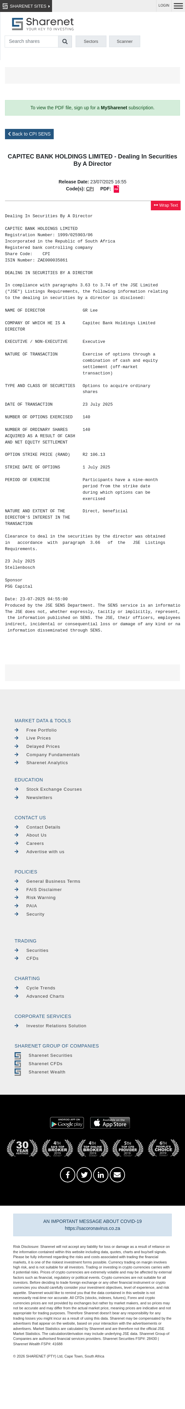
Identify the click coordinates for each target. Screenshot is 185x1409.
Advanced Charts (39, 996)
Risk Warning (35, 897)
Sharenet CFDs (39, 1063)
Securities (32, 950)
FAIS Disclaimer (38, 889)
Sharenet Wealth (40, 1071)
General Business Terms (48, 881)
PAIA (26, 905)
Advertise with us (40, 851)
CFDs (27, 958)
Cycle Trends (35, 987)
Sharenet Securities (44, 1055)
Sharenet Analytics (41, 762)
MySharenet (114, 107)
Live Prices (33, 738)
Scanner (125, 41)
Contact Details (38, 827)
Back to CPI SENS (29, 134)
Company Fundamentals (47, 754)
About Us (31, 835)
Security (29, 914)
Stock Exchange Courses (48, 789)
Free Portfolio (36, 730)
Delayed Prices (37, 746)
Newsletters (33, 797)
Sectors (91, 41)
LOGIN (163, 5)
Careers (29, 843)
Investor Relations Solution (51, 1025)
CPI (90, 188)
